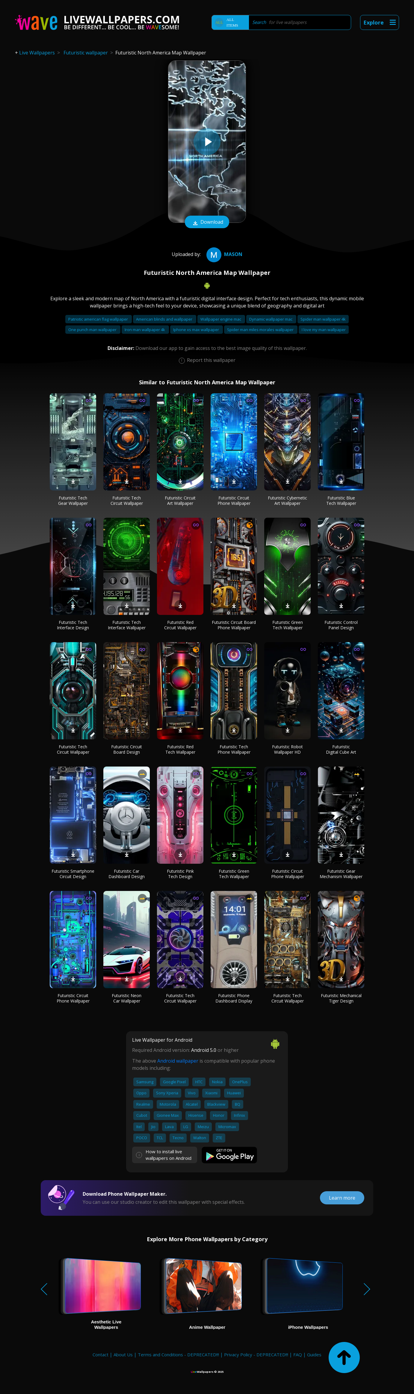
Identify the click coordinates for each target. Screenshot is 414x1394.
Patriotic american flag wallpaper (98, 319)
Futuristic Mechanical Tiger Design (341, 998)
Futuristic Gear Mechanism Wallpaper (341, 873)
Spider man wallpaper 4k (323, 319)
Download (207, 222)
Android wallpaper (177, 1061)
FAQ (297, 1355)
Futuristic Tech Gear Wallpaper (73, 500)
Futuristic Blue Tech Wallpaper (341, 500)
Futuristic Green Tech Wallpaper (287, 624)
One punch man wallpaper (92, 329)
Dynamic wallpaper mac (271, 319)
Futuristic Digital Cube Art (341, 749)
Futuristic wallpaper (86, 52)
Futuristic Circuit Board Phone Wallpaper (234, 624)
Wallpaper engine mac (221, 319)
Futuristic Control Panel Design (341, 624)
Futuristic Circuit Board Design (126, 749)
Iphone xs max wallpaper (196, 329)
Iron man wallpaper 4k (145, 329)
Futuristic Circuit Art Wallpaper (180, 500)
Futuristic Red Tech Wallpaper (180, 749)
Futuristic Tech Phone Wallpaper (233, 749)
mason (223, 254)
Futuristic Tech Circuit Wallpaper (127, 500)
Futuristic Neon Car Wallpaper (126, 998)
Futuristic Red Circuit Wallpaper (180, 624)
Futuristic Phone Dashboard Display (233, 998)
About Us (123, 1355)
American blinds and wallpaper (164, 319)
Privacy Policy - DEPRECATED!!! (256, 1355)
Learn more (342, 1198)
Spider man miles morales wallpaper (260, 329)
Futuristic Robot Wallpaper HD (287, 749)
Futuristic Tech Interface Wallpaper (127, 624)
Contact (100, 1355)
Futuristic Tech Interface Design (73, 624)
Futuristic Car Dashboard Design (126, 873)
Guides (314, 1355)
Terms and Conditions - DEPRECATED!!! (178, 1355)
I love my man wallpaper (324, 329)
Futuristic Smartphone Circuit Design (73, 873)
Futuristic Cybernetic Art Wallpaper (287, 500)
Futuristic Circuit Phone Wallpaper (233, 500)
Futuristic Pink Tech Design (180, 873)
